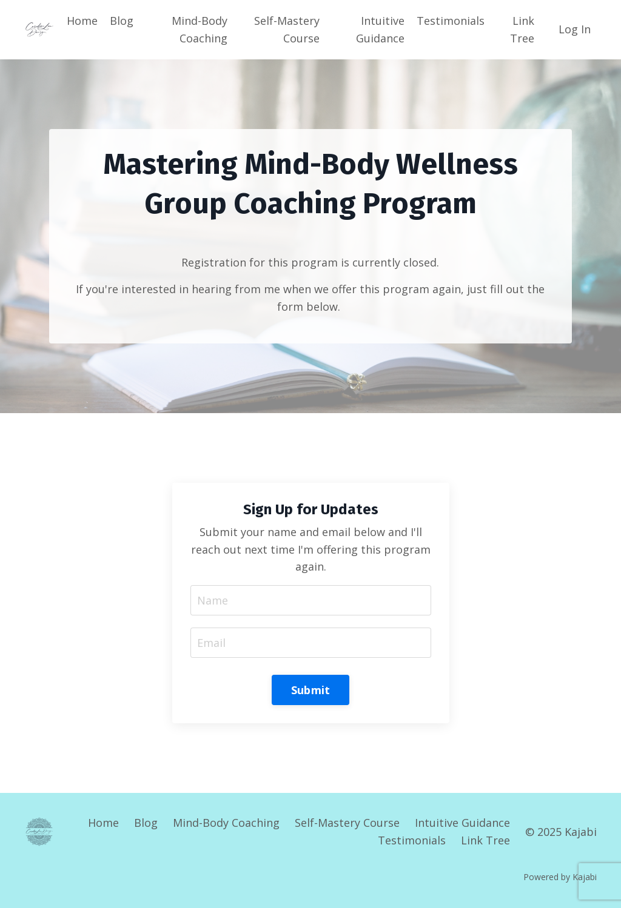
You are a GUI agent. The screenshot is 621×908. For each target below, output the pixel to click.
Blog (121, 20)
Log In (575, 29)
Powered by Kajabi (560, 877)
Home (82, 20)
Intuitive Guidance (380, 29)
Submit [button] (311, 690)
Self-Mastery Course (287, 29)
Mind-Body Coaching (199, 29)
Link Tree (522, 29)
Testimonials (451, 20)
